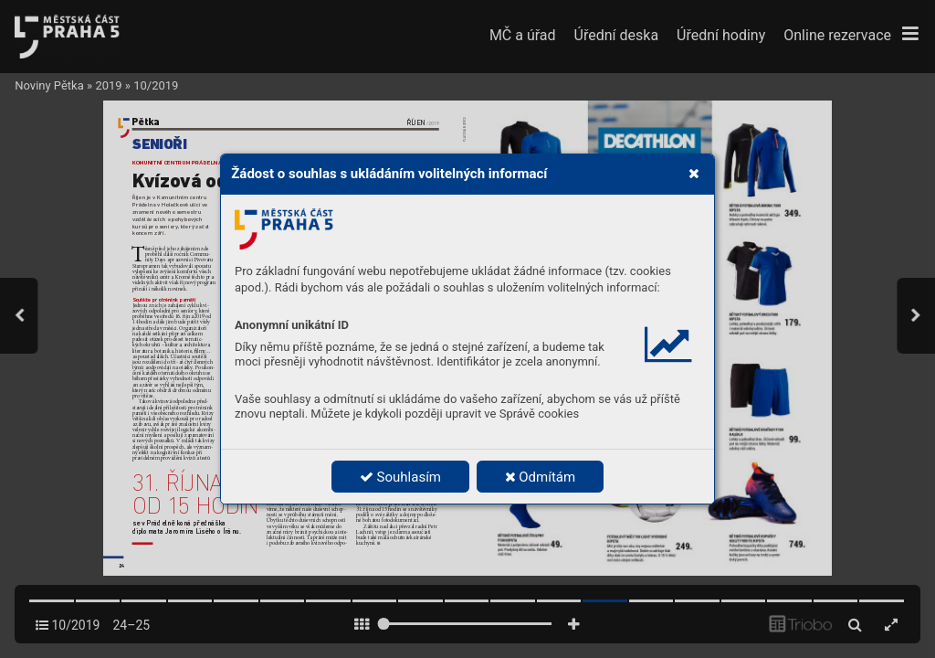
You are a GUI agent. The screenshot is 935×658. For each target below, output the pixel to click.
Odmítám (540, 477)
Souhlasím (400, 477)
